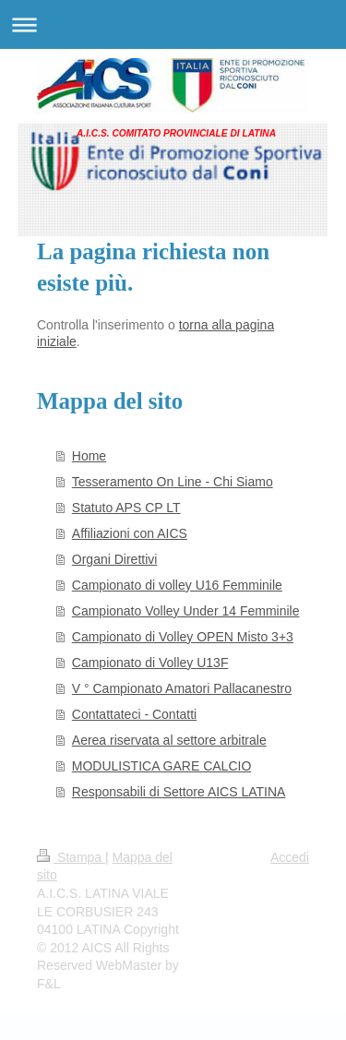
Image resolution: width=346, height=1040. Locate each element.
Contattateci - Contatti (134, 714)
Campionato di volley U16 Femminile (177, 585)
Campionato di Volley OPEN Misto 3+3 (182, 636)
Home (89, 455)
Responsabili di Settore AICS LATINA (179, 791)
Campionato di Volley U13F (150, 662)
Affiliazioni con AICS (129, 533)
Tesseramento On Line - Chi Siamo (172, 481)
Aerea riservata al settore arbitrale (169, 740)
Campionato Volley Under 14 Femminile (186, 611)
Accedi (289, 857)
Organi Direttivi (115, 559)
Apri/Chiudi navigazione (173, 24)
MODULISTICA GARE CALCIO (161, 766)
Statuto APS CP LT (126, 507)
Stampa (71, 857)
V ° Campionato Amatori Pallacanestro (182, 688)
